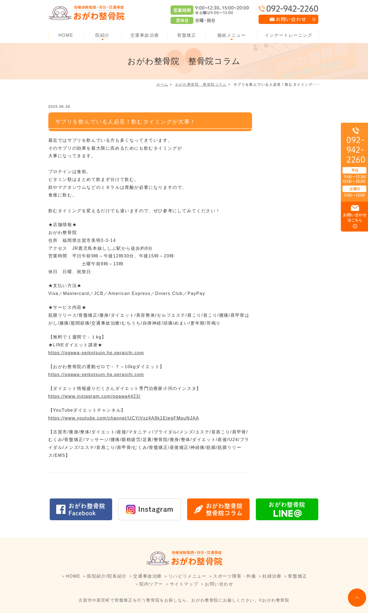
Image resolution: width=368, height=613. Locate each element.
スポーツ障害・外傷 (234, 576)
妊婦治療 (271, 576)
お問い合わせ (219, 584)
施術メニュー (231, 35)
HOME (65, 35)
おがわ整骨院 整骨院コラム (201, 84)
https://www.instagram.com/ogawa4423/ (94, 396)
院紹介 (102, 35)
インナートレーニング (289, 35)
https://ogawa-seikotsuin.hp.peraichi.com (96, 352)
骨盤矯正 (186, 35)
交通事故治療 (144, 35)
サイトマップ (184, 584)
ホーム (162, 84)
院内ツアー (151, 584)
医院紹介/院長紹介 (107, 576)
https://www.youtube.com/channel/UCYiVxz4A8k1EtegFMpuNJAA (123, 418)
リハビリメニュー (187, 576)
